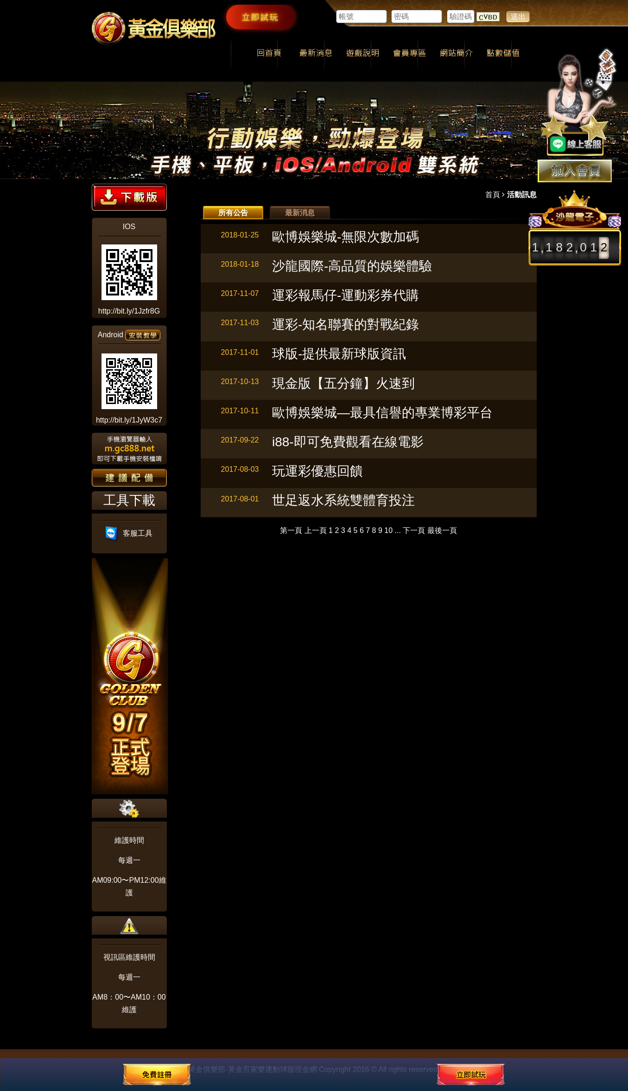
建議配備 (129, 478)
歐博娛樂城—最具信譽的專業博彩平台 (382, 412)
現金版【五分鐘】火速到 (343, 383)
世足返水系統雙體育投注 (343, 500)
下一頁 (414, 530)
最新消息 (315, 54)
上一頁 (315, 530)
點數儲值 (503, 54)
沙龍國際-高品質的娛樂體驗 (352, 266)
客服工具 (129, 533)
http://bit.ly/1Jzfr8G (129, 311)
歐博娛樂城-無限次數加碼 (345, 237)
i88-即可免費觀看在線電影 (348, 442)
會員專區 (409, 54)
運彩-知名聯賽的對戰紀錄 (345, 324)
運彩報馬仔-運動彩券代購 (345, 295)
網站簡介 (456, 54)
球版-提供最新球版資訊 (339, 354)
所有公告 (233, 213)
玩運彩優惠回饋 (317, 471)
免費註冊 (157, 1074)
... (398, 530)
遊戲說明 (362, 54)
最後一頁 (442, 530)
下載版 (129, 197)
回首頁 (269, 54)
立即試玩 (260, 17)
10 (388, 530)
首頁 (492, 195)
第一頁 (291, 530)
